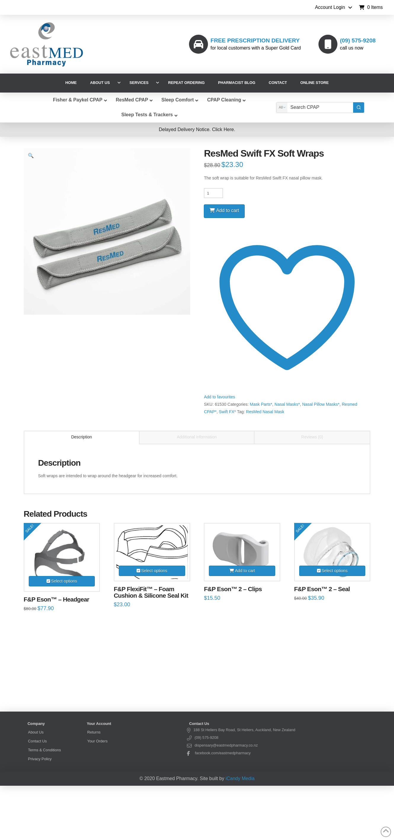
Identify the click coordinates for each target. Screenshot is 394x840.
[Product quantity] (213, 193)
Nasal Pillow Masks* (320, 404)
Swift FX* (227, 411)
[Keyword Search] (320, 107)
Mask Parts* (261, 404)
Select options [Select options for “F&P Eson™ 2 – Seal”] (334, 570)
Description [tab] (81, 437)
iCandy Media (239, 778)
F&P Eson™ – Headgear (56, 599)
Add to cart (227, 210)
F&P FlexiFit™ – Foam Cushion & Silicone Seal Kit (151, 592)
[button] (371, 7)
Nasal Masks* (287, 404)
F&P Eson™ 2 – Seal (322, 589)
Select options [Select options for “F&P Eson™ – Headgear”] (64, 581)
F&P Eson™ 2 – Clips (233, 589)
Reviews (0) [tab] (312, 437)
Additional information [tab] (197, 437)
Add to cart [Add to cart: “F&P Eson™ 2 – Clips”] (245, 570)
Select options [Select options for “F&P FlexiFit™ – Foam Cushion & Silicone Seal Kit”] (154, 570)
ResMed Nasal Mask (265, 411)
